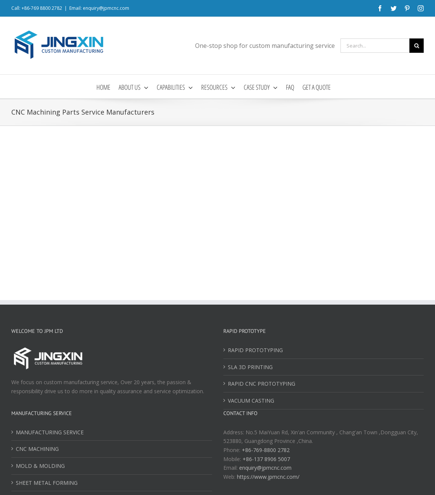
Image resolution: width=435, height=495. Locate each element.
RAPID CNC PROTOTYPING (261, 383)
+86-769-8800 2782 (266, 450)
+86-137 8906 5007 (266, 459)
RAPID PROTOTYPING (255, 350)
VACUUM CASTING (251, 400)
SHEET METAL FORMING (47, 482)
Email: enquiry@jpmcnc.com (99, 8)
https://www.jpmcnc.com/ (268, 476)
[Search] (416, 45)
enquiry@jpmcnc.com (265, 467)
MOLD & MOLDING (40, 465)
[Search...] (374, 45)
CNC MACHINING (37, 448)
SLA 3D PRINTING (250, 367)
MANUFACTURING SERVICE (50, 432)
